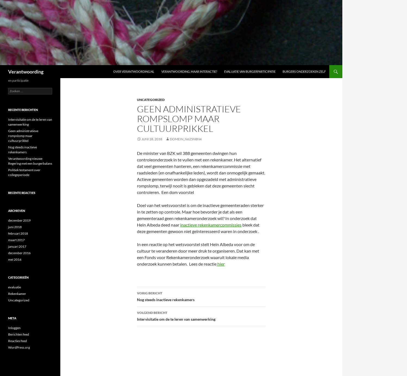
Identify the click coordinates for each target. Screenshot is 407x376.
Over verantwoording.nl (133, 71)
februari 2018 (18, 233)
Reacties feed (17, 341)
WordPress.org (19, 347)
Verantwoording (25, 72)
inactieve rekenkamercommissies (211, 224)
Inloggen (14, 328)
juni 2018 (15, 227)
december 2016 (19, 253)
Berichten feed (18, 334)
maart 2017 (16, 240)
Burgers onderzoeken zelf (304, 71)
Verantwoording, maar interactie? (189, 71)
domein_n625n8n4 (186, 139)
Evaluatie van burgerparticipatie (249, 71)
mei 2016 (14, 259)
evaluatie (14, 287)
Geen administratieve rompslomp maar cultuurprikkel (23, 136)
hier (221, 263)
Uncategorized (151, 100)
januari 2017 (17, 246)
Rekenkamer (17, 294)
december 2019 (19, 220)
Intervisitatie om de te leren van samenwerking (201, 315)
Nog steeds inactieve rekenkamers (201, 296)
